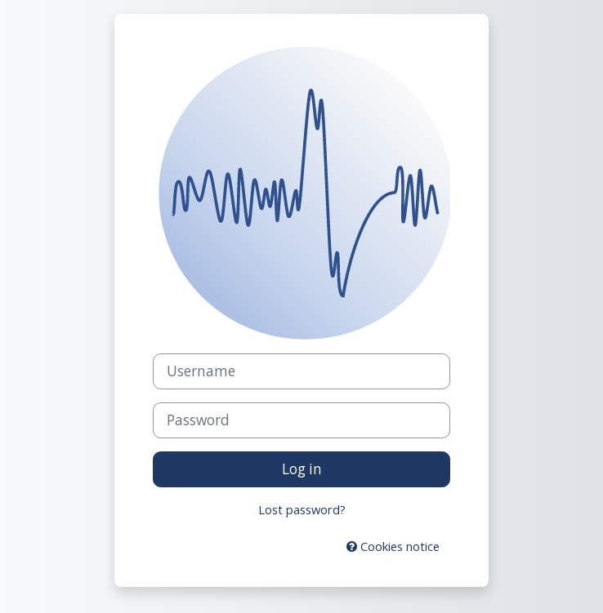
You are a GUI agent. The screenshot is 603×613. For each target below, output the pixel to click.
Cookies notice (393, 546)
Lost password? (302, 509)
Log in (302, 469)
